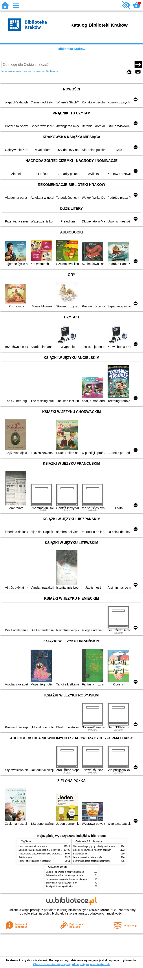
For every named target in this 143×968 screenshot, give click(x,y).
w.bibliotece (102, 910)
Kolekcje (52, 71)
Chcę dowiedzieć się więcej (51, 964)
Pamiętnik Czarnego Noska (59, 886)
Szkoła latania (25, 857)
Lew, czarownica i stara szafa (32, 846)
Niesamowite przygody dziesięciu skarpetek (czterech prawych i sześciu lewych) (57, 853)
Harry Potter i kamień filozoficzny (34, 861)
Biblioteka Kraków (71, 49)
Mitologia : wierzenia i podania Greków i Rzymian (42, 850)
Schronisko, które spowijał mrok (61, 883)
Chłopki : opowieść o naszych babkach (92, 850)
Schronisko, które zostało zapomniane (91, 861)
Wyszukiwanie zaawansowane (23, 71)
